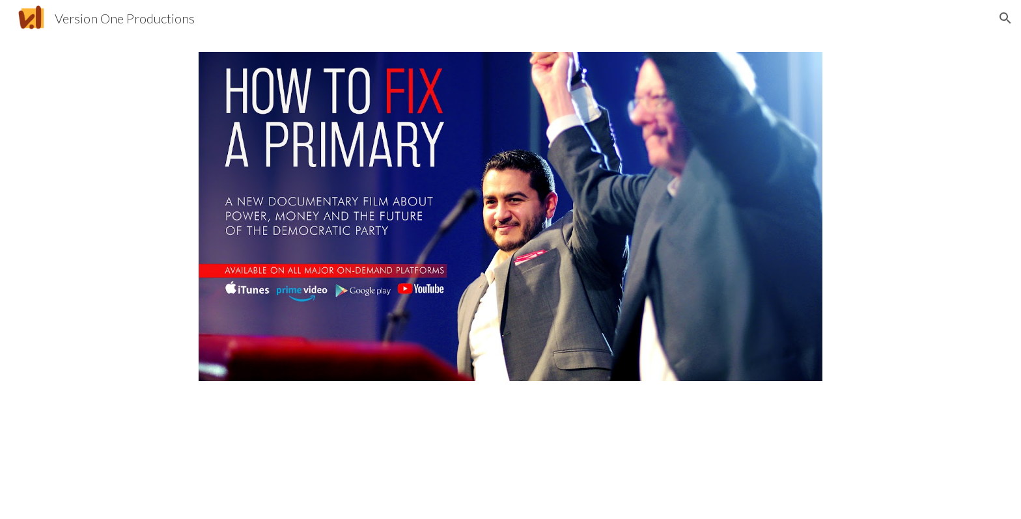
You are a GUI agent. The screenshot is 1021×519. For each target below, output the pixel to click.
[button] (1005, 18)
